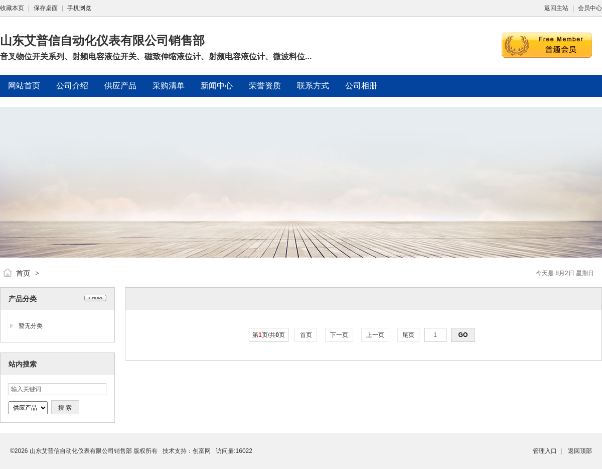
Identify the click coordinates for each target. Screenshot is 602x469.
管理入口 (545, 450)
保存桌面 (46, 8)
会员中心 (590, 8)
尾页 (408, 334)
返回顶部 (580, 450)
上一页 (375, 334)
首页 (23, 273)
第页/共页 (268, 334)
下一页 (339, 334)
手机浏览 (79, 8)
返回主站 (556, 8)
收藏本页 (12, 8)
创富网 (202, 450)
